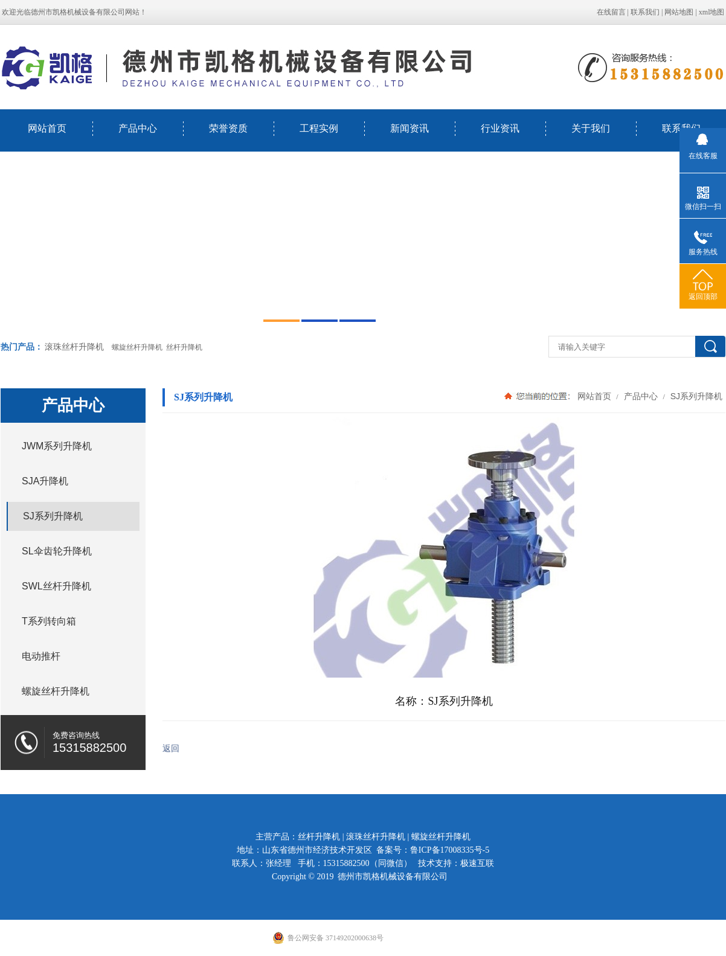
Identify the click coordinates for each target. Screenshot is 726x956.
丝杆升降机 (319, 836)
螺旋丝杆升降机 (441, 836)
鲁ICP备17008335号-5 (449, 850)
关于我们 (590, 128)
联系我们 (645, 12)
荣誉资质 (228, 128)
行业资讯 (500, 128)
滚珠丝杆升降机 (74, 346)
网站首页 (47, 128)
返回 (170, 748)
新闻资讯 (409, 128)
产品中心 (137, 128)
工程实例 (319, 128)
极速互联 (477, 863)
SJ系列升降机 (695, 396)
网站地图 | (681, 12)
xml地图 (712, 12)
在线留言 (611, 12)
